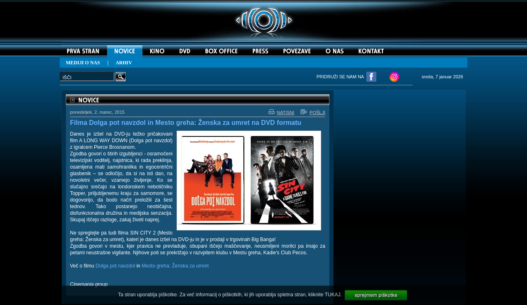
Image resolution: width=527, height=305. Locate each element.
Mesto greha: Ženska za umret (175, 266)
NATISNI (281, 112)
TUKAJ (332, 295)
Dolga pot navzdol (115, 266)
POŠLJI (313, 112)
